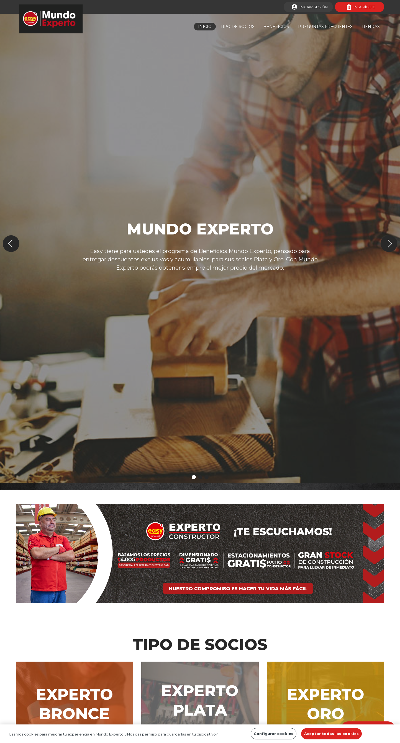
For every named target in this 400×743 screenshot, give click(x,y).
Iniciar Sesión (310, 7)
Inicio (205, 26)
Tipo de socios (237, 26)
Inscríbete (361, 7)
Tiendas (370, 26)
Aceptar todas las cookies (331, 735)
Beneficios (276, 26)
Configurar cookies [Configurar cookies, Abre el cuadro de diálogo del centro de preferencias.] (273, 735)
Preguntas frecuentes (325, 26)
